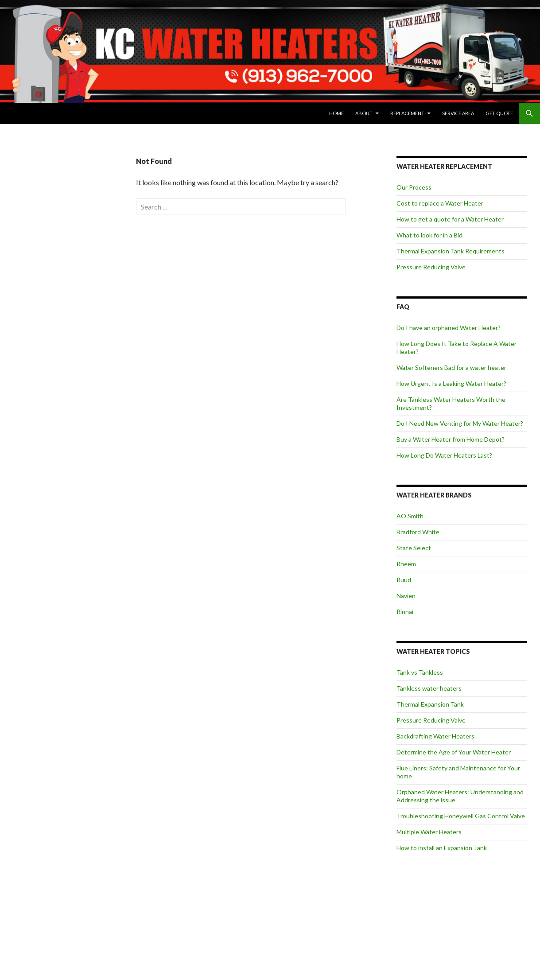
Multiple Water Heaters (429, 832)
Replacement (407, 113)
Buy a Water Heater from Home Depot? (450, 439)
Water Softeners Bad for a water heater (451, 367)
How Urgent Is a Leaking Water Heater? (451, 383)
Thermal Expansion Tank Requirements (450, 251)
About (364, 113)
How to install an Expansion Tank (441, 847)
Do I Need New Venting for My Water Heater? (459, 423)
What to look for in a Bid (429, 235)
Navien (406, 595)
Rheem (406, 563)
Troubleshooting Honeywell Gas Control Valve (460, 816)
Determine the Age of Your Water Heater (453, 752)
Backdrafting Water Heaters (435, 736)
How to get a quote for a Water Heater (450, 219)
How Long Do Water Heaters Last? (444, 455)
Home (336, 113)
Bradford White (417, 532)
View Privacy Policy (35, 247)
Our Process (413, 187)
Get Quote (499, 113)
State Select (413, 548)
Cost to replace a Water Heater (439, 203)
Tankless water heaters (429, 688)
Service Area (458, 113)
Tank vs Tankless (419, 672)
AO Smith (409, 516)
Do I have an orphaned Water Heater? (448, 327)
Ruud (403, 579)
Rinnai (404, 611)
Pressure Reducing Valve (431, 267)
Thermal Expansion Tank (430, 704)
